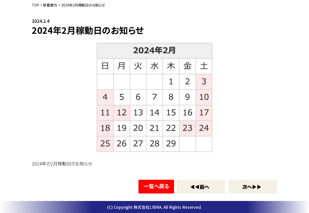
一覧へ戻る (156, 186)
